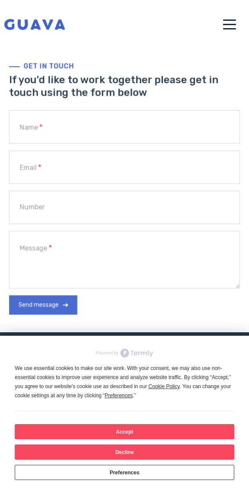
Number (33, 207)
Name (30, 129)
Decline (124, 452)
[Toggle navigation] (225, 24)
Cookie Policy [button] (164, 386)
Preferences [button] (119, 395)
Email (29, 168)
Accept (124, 432)
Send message (40, 303)
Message (35, 247)
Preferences (124, 473)
